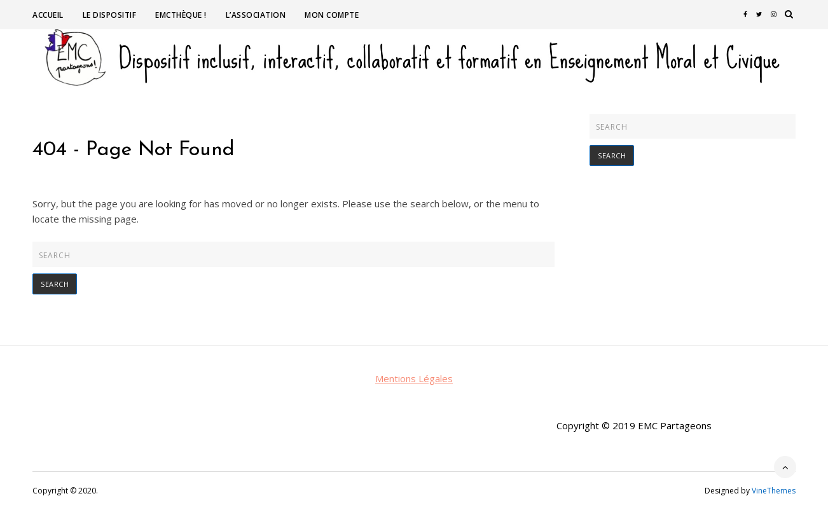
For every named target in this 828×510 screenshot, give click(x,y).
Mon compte (332, 15)
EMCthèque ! (181, 15)
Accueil (48, 15)
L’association (256, 15)
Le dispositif (110, 15)
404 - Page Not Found (133, 150)
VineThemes (774, 490)
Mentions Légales (414, 378)
